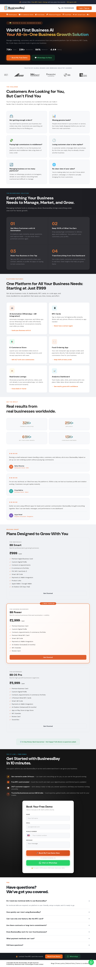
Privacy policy (60, 963)
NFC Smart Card (79, 15)
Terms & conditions (82, 963)
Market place (11, 15)
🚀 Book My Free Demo (18, 58)
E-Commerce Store (26, 15)
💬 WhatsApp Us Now (43, 58)
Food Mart (67, 15)
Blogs (53, 963)
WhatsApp (72, 956)
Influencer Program (53, 15)
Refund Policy (70, 963)
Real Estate (40, 15)
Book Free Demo (54, 956)
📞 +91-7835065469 (66, 8)
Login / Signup (84, 8)
